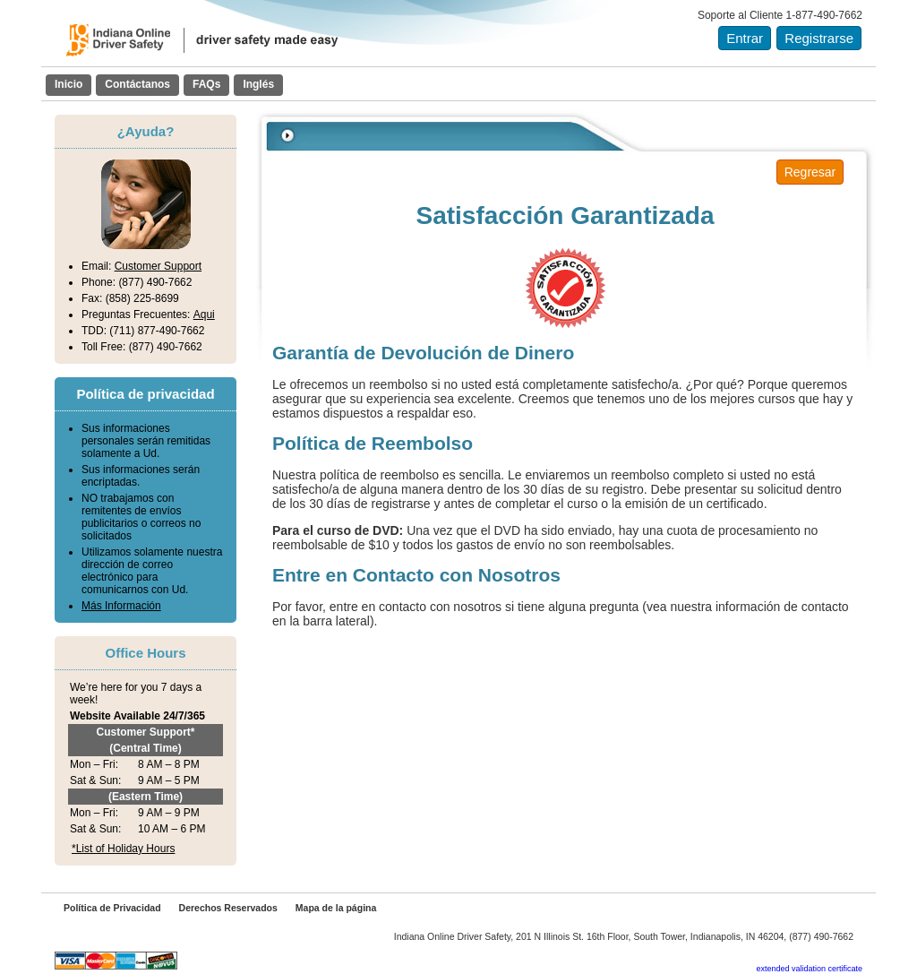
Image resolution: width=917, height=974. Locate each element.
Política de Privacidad (112, 907)
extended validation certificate (809, 968)
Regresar (810, 172)
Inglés (258, 84)
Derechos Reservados (228, 907)
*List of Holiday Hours (123, 848)
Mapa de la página (336, 907)
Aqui (204, 314)
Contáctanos (137, 84)
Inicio (68, 84)
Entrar (744, 38)
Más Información (121, 605)
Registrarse (818, 38)
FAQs (206, 84)
